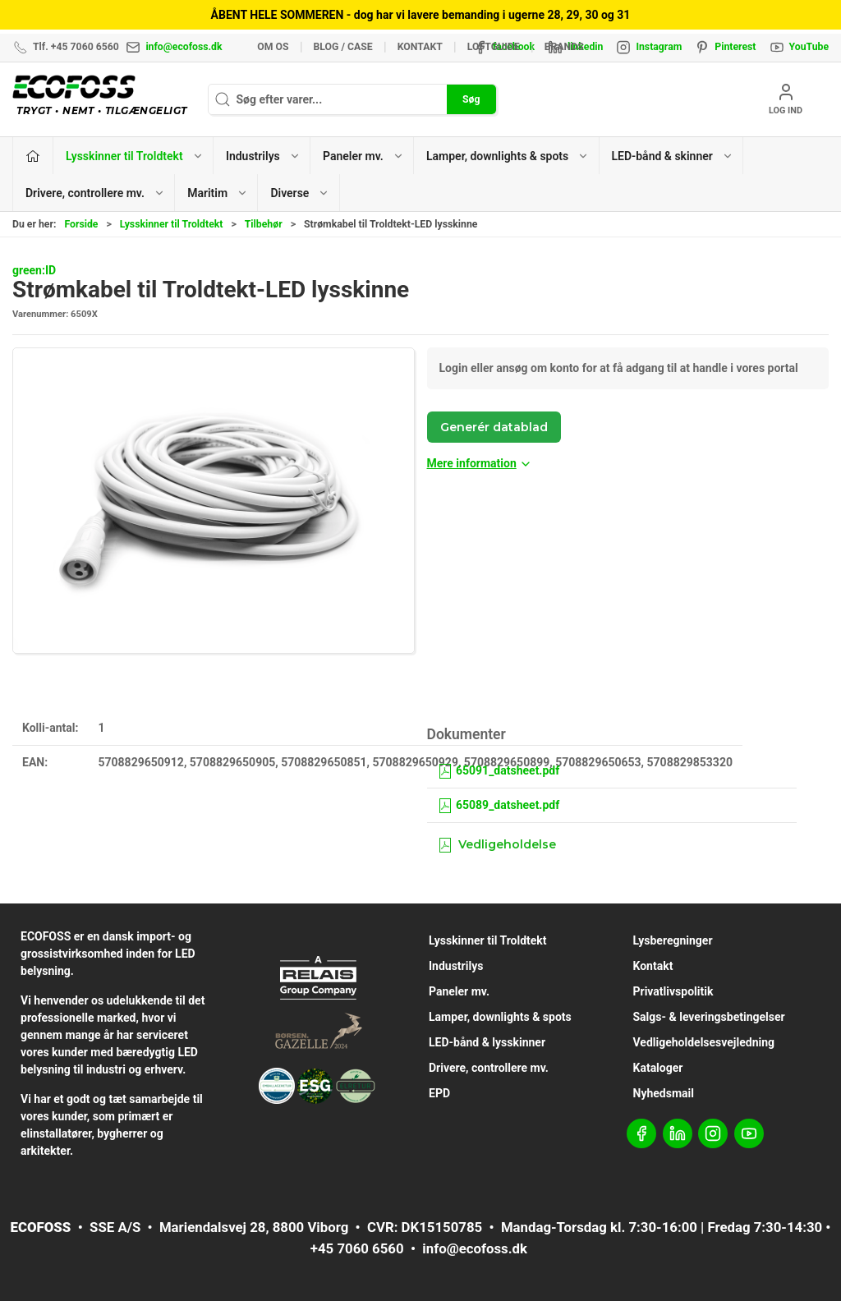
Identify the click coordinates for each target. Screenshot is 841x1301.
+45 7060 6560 (357, 1248)
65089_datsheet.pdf (498, 804)
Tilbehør (264, 224)
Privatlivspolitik (673, 991)
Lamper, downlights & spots (500, 1016)
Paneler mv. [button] (363, 156)
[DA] (103, 99)
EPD (439, 1093)
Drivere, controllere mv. (489, 1067)
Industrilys (456, 965)
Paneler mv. (459, 991)
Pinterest (735, 47)
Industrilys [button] (263, 156)
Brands (564, 47)
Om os (272, 47)
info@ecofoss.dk (183, 47)
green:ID (34, 270)
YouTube (809, 47)
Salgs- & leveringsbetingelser (709, 1016)
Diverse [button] (299, 193)
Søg (471, 99)
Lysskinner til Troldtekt (171, 224)
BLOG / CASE (343, 47)
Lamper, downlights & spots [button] (507, 156)
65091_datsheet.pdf (498, 770)
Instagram (659, 47)
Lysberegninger (673, 940)
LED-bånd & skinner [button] (672, 156)
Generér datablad (494, 427)
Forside (81, 224)
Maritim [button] (217, 193)
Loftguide (493, 47)
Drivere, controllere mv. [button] (95, 193)
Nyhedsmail (663, 1093)
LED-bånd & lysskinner (487, 1042)
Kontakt (420, 47)
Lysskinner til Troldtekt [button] (135, 156)
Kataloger (658, 1067)
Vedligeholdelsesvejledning (704, 1042)
